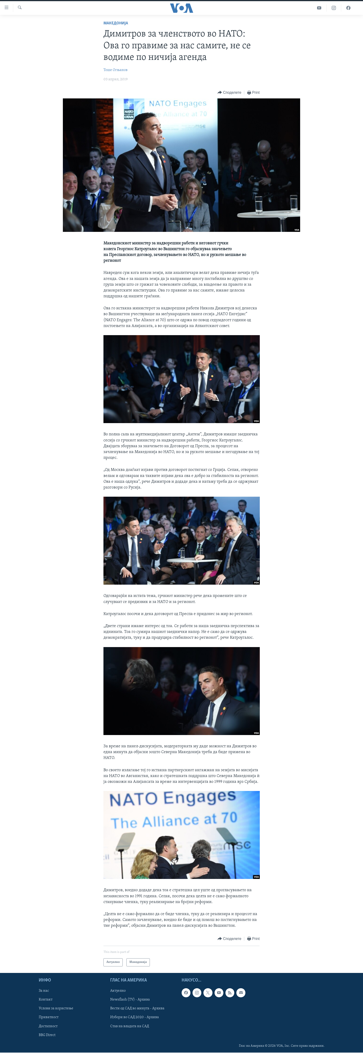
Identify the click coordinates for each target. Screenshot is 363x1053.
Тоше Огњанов (115, 70)
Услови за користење (56, 1008)
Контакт (45, 999)
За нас (44, 991)
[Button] (229, 93)
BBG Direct (47, 1035)
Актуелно (118, 991)
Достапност (48, 1026)
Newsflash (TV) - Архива (130, 999)
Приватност (48, 1017)
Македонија (115, 23)
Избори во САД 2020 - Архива (134, 1017)
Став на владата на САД (129, 1026)
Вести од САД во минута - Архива (137, 1008)
